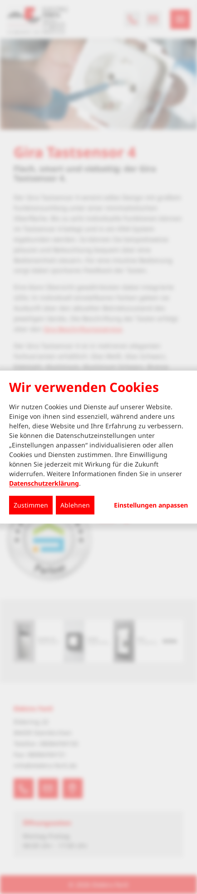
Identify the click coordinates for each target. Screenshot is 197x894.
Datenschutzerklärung (44, 483)
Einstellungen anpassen (151, 505)
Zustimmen (31, 505)
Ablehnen (75, 505)
